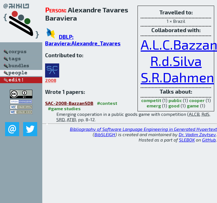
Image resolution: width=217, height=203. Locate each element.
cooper (197, 100)
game (193, 105)
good (174, 105)
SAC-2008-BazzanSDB (69, 103)
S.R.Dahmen (177, 77)
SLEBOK (187, 139)
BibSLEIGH (104, 134)
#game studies (64, 108)
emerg (154, 105)
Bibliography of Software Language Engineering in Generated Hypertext (143, 129)
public (175, 100)
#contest (107, 103)
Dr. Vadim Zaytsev (197, 134)
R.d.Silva (176, 60)
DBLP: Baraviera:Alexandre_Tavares (83, 40)
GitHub (209, 139)
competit (151, 100)
